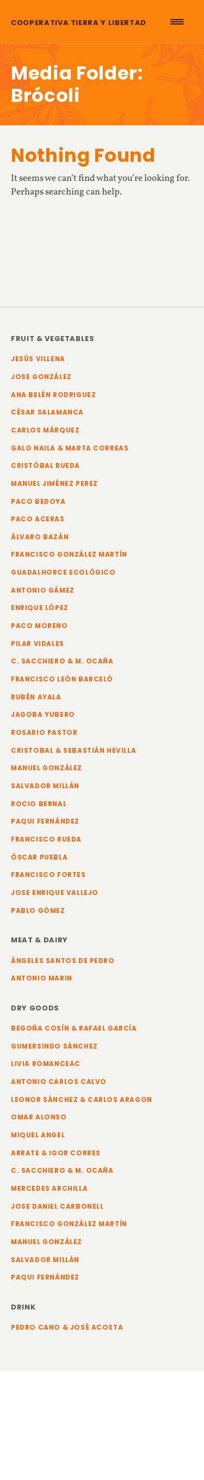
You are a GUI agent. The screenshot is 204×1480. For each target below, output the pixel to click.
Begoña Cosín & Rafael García (74, 1028)
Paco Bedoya (38, 501)
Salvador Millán (45, 786)
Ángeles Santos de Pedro (63, 961)
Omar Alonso (39, 1117)
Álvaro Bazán (40, 537)
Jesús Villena (38, 359)
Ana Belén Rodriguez (53, 395)
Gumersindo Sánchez (54, 1046)
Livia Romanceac (46, 1063)
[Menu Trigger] (176, 21)
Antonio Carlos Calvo (59, 1081)
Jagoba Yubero (43, 714)
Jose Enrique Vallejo (54, 892)
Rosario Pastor (44, 732)
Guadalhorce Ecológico (63, 572)
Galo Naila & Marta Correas (69, 448)
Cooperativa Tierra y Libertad (78, 22)
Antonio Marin (41, 978)
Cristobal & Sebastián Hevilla (73, 750)
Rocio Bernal (38, 804)
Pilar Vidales (37, 643)
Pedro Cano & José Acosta (67, 1327)
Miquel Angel (38, 1135)
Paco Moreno (39, 626)
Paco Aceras (38, 519)
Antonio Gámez (43, 590)
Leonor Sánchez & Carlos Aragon (81, 1099)
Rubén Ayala (36, 697)
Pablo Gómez (38, 910)
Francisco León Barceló (62, 679)
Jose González (41, 377)
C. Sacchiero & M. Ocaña (62, 661)
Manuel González (46, 768)
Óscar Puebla (39, 857)
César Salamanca (47, 412)
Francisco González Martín (69, 554)
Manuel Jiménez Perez (54, 483)
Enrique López (40, 608)
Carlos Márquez (45, 430)
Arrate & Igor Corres (56, 1153)
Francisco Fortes (48, 874)
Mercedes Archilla (49, 1188)
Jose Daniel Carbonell (57, 1206)
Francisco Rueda (46, 839)
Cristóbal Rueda (45, 465)
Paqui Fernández (45, 821)
